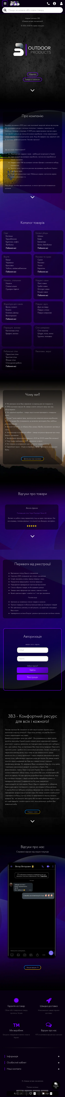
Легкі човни (42, 283)
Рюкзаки (41, 262)
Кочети (8, 310)
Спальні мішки (11, 286)
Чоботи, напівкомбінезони (16, 268)
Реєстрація (32, 677)
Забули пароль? (32, 666)
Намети (9, 283)
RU (15, 1093)
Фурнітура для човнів (13, 304)
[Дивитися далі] (32, 92)
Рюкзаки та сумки (43, 256)
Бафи (40, 239)
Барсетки (41, 268)
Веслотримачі (11, 315)
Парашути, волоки (12, 327)
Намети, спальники (12, 280)
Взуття (6, 256)
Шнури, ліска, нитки (45, 333)
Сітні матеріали (42, 327)
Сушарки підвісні (12, 289)
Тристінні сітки (11, 357)
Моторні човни (43, 289)
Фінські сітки (11, 360)
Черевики (10, 262)
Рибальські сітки (11, 351)
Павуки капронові (45, 313)
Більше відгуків (32, 967)
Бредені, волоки (12, 333)
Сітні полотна (43, 330)
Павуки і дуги (42, 304)
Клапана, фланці (12, 313)
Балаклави (42, 242)
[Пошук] (4, 10)
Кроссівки (10, 265)
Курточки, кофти (12, 242)
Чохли (40, 265)
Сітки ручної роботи (14, 363)
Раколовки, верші (43, 351)
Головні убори (42, 233)
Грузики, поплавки (45, 336)
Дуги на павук (43, 307)
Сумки (40, 259)
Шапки (40, 236)
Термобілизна (11, 239)
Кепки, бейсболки (45, 244)
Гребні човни (43, 286)
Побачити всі (11, 248)
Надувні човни (42, 280)
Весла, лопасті (11, 307)
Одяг (6, 233)
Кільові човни (43, 292)
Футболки (10, 244)
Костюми (9, 236)
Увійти (32, 670)
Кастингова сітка (12, 330)
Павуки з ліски (43, 310)
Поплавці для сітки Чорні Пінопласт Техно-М (31, 513)
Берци (8, 259)
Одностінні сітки (12, 354)
